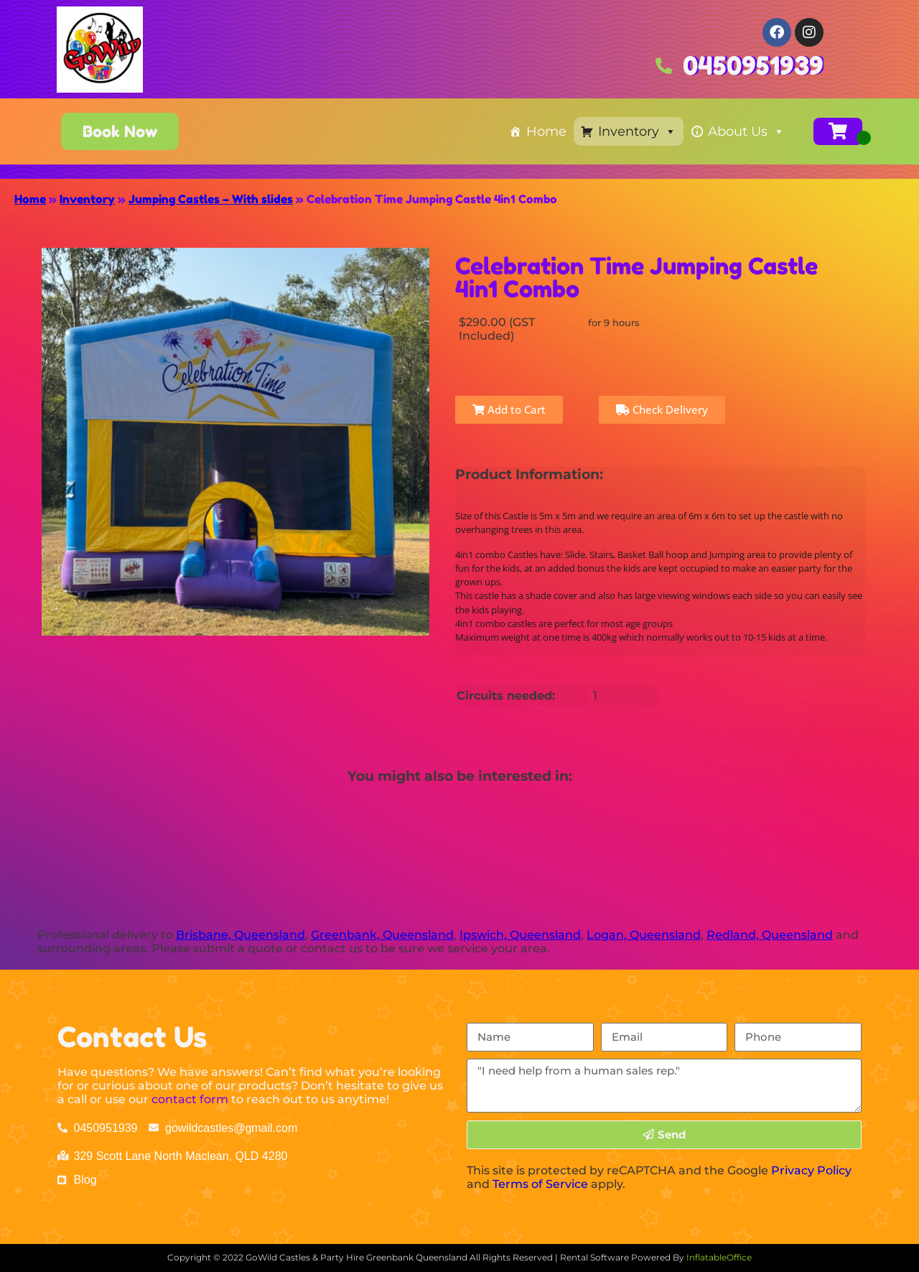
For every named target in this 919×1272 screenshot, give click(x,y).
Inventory (637, 131)
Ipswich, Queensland (520, 935)
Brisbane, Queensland (240, 935)
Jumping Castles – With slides (211, 199)
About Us (746, 131)
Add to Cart (509, 409)
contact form (189, 1099)
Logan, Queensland (644, 935)
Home (546, 131)
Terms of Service (540, 1184)
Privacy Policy (811, 1170)
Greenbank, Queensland (382, 935)
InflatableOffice (719, 1257)
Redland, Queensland (769, 935)
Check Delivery (662, 409)
